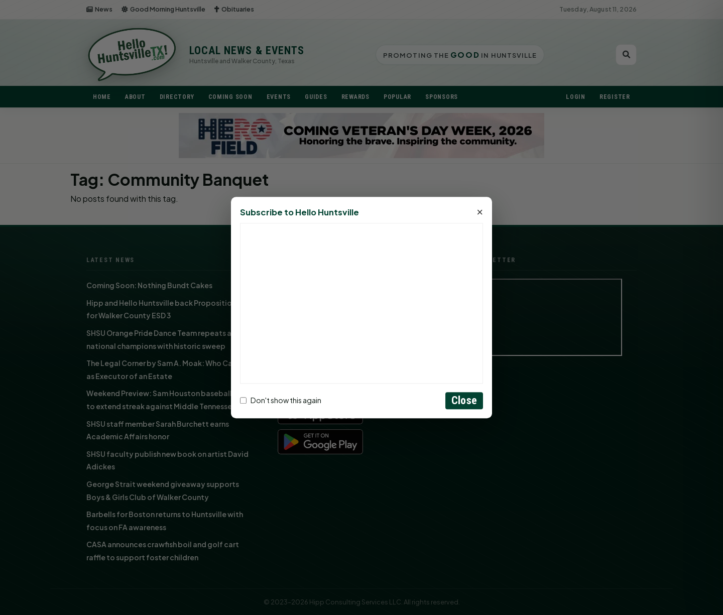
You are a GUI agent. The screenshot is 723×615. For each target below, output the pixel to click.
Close (464, 400)
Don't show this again (280, 400)
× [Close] (479, 212)
